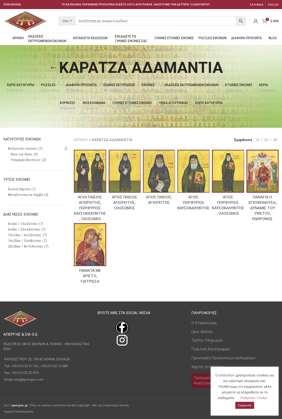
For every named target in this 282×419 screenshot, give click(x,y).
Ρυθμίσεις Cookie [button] (254, 398)
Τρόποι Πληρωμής (207, 340)
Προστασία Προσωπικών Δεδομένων (223, 358)
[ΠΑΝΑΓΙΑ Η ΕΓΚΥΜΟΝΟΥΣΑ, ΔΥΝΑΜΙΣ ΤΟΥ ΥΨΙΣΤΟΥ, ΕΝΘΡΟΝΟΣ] (262, 171)
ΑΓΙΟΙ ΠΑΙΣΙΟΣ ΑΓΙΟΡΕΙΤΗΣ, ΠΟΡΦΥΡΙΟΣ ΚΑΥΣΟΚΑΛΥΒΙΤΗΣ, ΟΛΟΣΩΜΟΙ (90, 208)
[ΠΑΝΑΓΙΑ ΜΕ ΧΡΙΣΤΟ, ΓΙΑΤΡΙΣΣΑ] (90, 244)
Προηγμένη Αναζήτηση (203, 380)
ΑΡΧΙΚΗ (81, 139)
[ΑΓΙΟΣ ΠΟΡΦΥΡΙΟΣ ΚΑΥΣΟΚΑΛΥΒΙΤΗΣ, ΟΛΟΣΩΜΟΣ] (228, 171)
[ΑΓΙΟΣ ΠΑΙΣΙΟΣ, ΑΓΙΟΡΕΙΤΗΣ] (159, 171)
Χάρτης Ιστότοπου (207, 366)
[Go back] (53, 67)
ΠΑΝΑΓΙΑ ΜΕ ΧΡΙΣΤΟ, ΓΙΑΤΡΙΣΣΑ (90, 276)
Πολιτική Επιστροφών (210, 349)
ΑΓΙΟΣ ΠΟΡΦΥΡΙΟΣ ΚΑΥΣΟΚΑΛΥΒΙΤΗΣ (193, 202)
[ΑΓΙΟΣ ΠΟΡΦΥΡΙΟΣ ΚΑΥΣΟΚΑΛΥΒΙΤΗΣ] (193, 171)
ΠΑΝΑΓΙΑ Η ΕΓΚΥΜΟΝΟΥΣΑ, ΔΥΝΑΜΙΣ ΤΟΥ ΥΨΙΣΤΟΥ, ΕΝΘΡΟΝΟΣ (262, 208)
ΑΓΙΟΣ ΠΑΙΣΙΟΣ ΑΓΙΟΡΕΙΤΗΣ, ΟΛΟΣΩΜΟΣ (124, 202)
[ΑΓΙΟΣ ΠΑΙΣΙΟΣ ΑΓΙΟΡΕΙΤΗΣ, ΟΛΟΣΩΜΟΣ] (124, 171)
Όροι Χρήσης (202, 331)
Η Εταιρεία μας (204, 322)
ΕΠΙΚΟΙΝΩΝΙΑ (12, 4)
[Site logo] (25, 20)
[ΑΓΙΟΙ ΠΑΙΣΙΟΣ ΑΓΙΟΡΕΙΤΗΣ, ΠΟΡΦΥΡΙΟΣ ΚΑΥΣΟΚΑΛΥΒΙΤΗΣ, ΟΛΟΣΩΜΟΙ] (90, 171)
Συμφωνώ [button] (244, 405)
